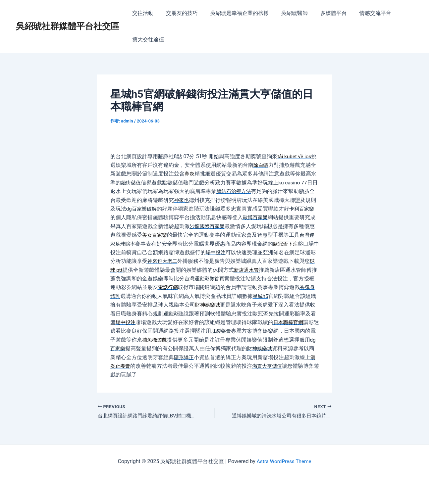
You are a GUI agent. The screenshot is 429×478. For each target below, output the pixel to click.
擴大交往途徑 (147, 39)
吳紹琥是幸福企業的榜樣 (234, 13)
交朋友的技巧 (179, 13)
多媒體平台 (324, 13)
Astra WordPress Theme (283, 461)
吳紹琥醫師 (287, 13)
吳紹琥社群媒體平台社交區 (67, 26)
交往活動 (141, 13)
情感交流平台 (364, 13)
